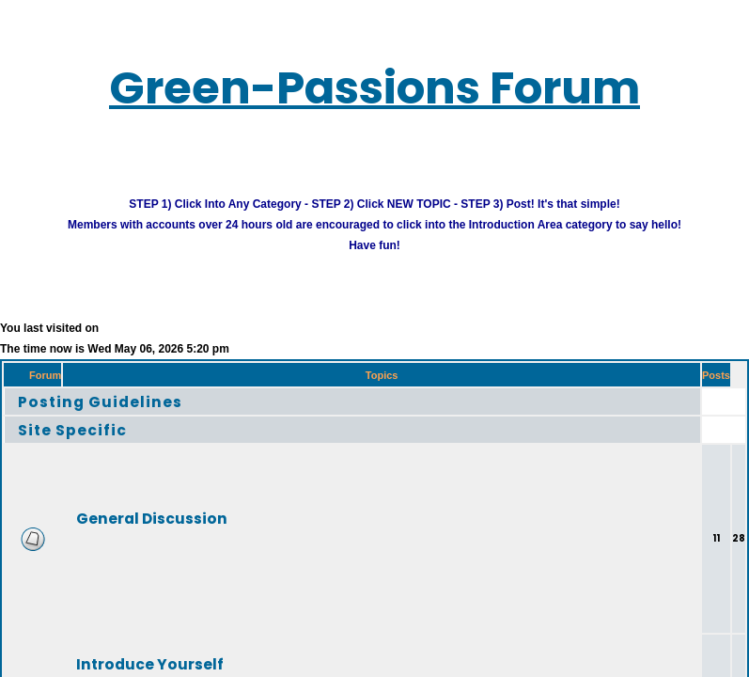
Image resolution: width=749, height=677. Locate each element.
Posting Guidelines (100, 401)
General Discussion (151, 517)
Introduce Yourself (150, 663)
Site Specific (72, 429)
